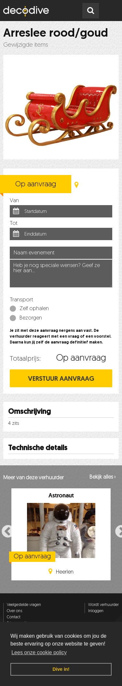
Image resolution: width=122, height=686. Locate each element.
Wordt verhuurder (103, 605)
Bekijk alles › (102, 477)
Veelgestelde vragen (24, 605)
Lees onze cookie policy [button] (39, 652)
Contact (13, 617)
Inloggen (95, 611)
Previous (4, 531)
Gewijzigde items (25, 45)
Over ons (14, 611)
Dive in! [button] (61, 669)
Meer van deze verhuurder (33, 478)
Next (117, 531)
